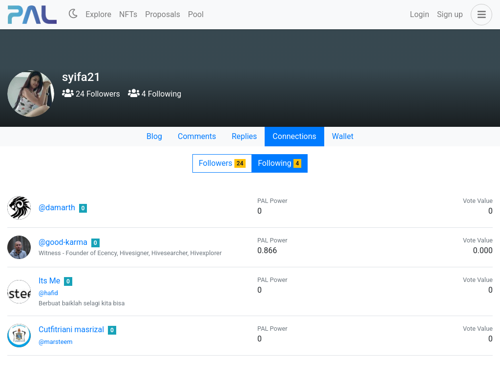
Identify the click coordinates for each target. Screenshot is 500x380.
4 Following (154, 94)
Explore (98, 14)
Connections (294, 136)
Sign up (450, 14)
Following (279, 163)
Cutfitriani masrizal (71, 329)
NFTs (128, 14)
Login (419, 14)
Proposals (162, 14)
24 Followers (91, 94)
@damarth (57, 207)
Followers (222, 163)
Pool (196, 14)
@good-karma (63, 242)
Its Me (49, 280)
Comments (197, 136)
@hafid (48, 293)
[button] (479, 14)
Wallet (343, 136)
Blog (154, 136)
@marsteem (56, 341)
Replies (244, 136)
